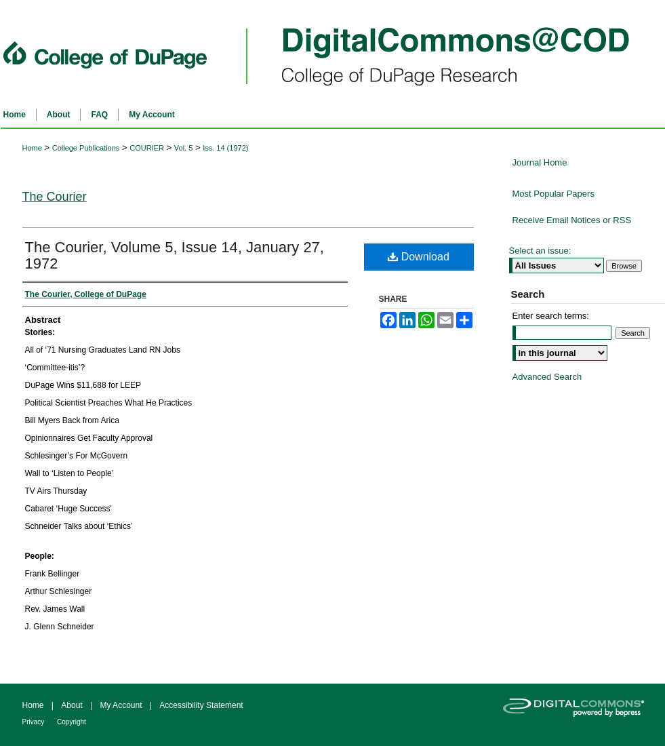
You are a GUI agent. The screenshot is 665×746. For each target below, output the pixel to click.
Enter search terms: (550, 316)
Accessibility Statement (201, 705)
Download (418, 256)
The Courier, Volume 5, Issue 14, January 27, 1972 (174, 255)
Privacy (34, 722)
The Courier (54, 196)
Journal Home (539, 162)
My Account (122, 705)
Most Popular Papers (553, 194)
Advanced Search (547, 377)
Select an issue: (540, 251)
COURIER (146, 148)
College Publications (86, 148)
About (73, 705)
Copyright (71, 722)
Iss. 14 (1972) (225, 148)
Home (32, 148)
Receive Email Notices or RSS (572, 220)
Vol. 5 (183, 148)
